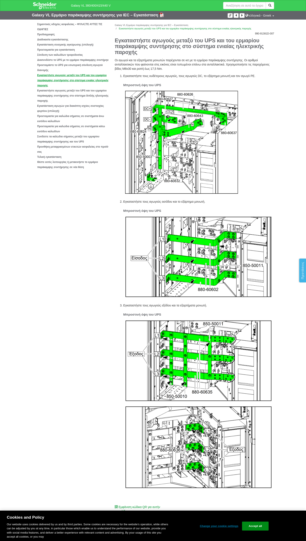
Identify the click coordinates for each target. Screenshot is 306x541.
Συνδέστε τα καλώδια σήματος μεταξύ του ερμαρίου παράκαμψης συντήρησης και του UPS (68, 139)
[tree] (70, 96)
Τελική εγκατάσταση (49, 156)
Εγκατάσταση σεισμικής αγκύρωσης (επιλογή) (65, 44)
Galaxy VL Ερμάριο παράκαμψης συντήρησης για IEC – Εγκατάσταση (95, 15)
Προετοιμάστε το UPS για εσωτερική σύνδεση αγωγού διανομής (70, 68)
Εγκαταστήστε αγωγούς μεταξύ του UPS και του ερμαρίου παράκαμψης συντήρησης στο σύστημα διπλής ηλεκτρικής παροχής (73, 95)
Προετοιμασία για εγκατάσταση (56, 49)
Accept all (255, 526)
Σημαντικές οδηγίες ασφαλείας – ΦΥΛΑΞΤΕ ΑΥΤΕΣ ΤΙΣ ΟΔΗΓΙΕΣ (69, 27)
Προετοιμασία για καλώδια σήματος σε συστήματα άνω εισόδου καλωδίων (70, 119)
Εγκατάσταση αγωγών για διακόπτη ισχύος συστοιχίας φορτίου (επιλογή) (70, 108)
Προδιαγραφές (46, 34)
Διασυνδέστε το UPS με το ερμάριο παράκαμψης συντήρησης (74, 59)
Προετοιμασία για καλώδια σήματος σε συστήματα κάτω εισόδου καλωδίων (71, 129)
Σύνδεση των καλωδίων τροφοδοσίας (60, 54)
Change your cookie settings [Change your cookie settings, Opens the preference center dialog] (219, 526)
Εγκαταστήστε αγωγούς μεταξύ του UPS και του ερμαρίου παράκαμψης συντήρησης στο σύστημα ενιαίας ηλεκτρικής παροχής (73, 80)
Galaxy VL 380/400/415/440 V (90, 5)
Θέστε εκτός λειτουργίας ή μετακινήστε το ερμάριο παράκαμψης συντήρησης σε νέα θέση (67, 165)
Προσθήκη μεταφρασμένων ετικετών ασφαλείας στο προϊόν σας (73, 149)
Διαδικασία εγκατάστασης (52, 39)
